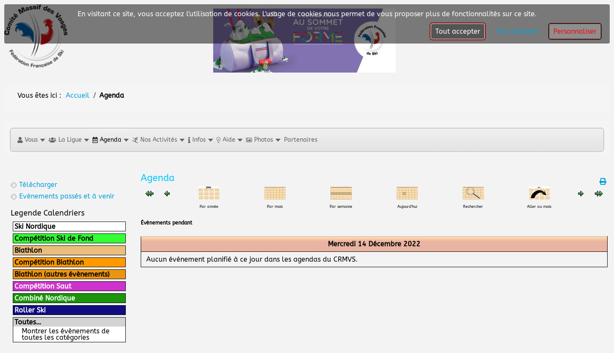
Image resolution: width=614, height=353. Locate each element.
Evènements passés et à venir (66, 196)
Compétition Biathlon (49, 262)
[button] (30, 139)
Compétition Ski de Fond (53, 238)
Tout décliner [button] (516, 31)
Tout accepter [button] (457, 31)
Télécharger (38, 185)
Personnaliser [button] (575, 31)
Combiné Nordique (44, 298)
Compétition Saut (42, 286)
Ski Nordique (34, 226)
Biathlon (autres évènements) (62, 274)
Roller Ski (30, 310)
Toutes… (27, 322)
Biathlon (28, 250)
